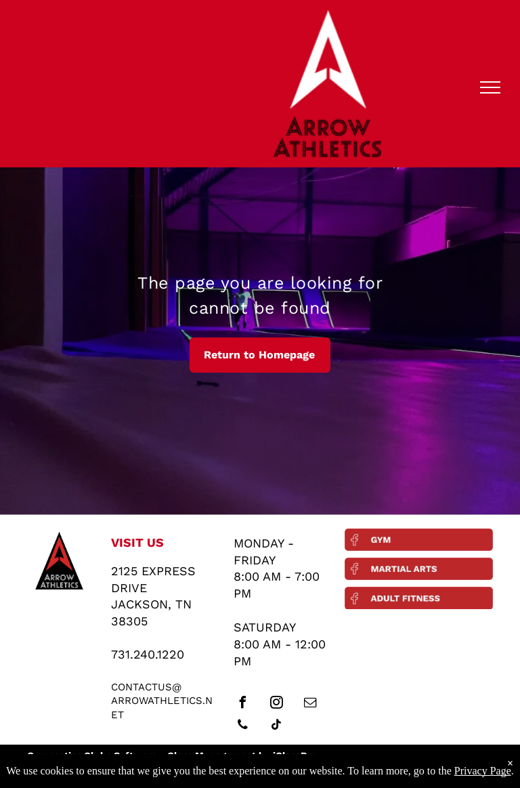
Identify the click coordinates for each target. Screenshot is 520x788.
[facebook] (243, 704)
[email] (310, 704)
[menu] (490, 87)
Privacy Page (482, 770)
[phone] (243, 727)
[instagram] (276, 704)
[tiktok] (276, 727)
